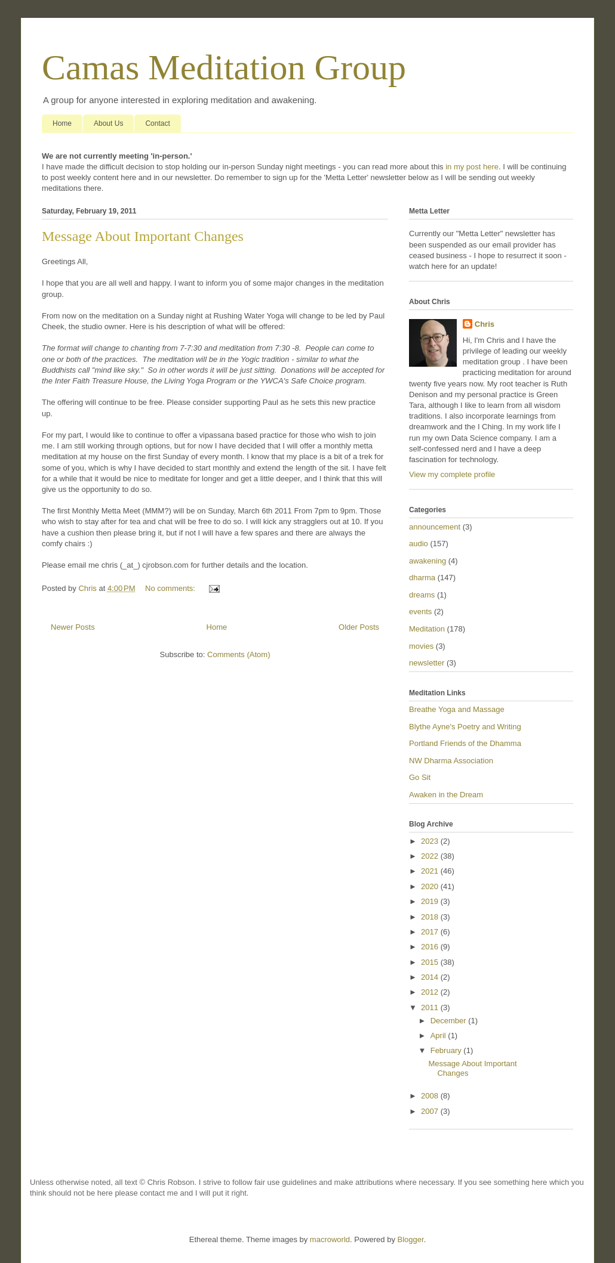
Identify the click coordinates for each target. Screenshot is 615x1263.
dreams (422, 594)
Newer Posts (73, 627)
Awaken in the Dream (446, 794)
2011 (431, 1007)
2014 (431, 977)
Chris (484, 324)
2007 (431, 1111)
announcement (434, 526)
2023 (431, 841)
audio (418, 543)
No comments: (171, 588)
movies (421, 646)
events (420, 611)
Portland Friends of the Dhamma (465, 743)
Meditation (427, 628)
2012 (431, 992)
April (439, 1035)
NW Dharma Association (451, 760)
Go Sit (419, 777)
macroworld (330, 1239)
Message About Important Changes (143, 236)
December (449, 1020)
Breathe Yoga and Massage (457, 709)
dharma (422, 577)
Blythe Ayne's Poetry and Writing (465, 726)
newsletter (426, 662)
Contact (157, 123)
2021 (431, 870)
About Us (108, 123)
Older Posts (359, 627)
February (447, 1050)
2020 (431, 886)
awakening (427, 560)
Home (62, 123)
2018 (431, 916)
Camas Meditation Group (224, 67)
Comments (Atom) (238, 654)
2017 (431, 931)
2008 (431, 1095)
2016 (431, 946)
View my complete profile (452, 474)
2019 (431, 901)
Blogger (411, 1239)
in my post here (472, 166)
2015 (431, 962)
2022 (431, 856)
